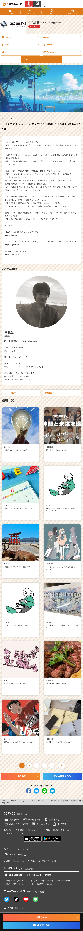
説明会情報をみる (62, 776)
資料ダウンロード (47, 881)
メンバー (20, 51)
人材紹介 (7, 884)
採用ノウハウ (34, 881)
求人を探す (12, 819)
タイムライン (28, 59)
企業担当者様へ (14, 875)
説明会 (20, 44)
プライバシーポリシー (50, 861)
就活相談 (47, 830)
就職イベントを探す (16, 824)
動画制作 (40, 884)
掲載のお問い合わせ (38, 875)
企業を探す (52, 819)
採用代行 (49, 884)
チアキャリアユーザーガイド (14, 833)
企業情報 (62, 44)
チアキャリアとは (15, 855)
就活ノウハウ (9, 830)
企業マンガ (65, 830)
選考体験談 (20, 830)
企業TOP (20, 37)
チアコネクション (18, 884)
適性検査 (59, 824)
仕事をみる (20, 776)
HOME (4, 801)
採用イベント (22, 881)
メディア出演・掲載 (33, 861)
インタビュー (62, 51)
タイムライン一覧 (37, 801)
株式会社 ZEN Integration (19, 801)
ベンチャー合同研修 (62, 881)
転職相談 (55, 830)
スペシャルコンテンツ (34, 830)
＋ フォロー (34, 26)
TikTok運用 (31, 884)
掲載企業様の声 (9, 881)
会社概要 (7, 861)
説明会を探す (32, 819)
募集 (62, 37)
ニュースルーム (18, 861)
